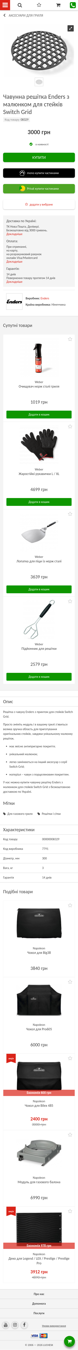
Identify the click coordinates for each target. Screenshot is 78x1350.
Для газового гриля (20, 814)
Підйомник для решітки (38, 648)
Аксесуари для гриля (26, 15)
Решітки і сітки (51, 814)
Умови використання (54, 1326)
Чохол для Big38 (39, 953)
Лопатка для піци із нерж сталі (39, 561)
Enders (45, 298)
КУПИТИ (39, 157)
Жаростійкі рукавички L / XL (39, 474)
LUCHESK (48, 1345)
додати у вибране (41, 204)
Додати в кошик (39, 414)
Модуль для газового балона (39, 1182)
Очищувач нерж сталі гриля (39, 386)
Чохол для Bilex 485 (39, 1105)
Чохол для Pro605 (39, 1029)
